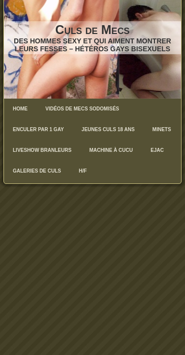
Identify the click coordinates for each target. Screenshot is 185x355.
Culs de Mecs (92, 29)
